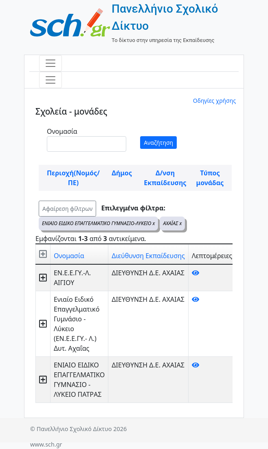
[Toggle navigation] (50, 63)
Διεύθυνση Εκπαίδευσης (148, 255)
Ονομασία (62, 131)
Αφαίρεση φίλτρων (67, 208)
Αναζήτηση (158, 142)
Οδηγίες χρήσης (214, 100)
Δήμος (122, 172)
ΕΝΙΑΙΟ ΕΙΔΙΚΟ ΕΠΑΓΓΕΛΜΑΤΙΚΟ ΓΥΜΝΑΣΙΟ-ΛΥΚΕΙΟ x (98, 223)
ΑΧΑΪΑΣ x (172, 223)
